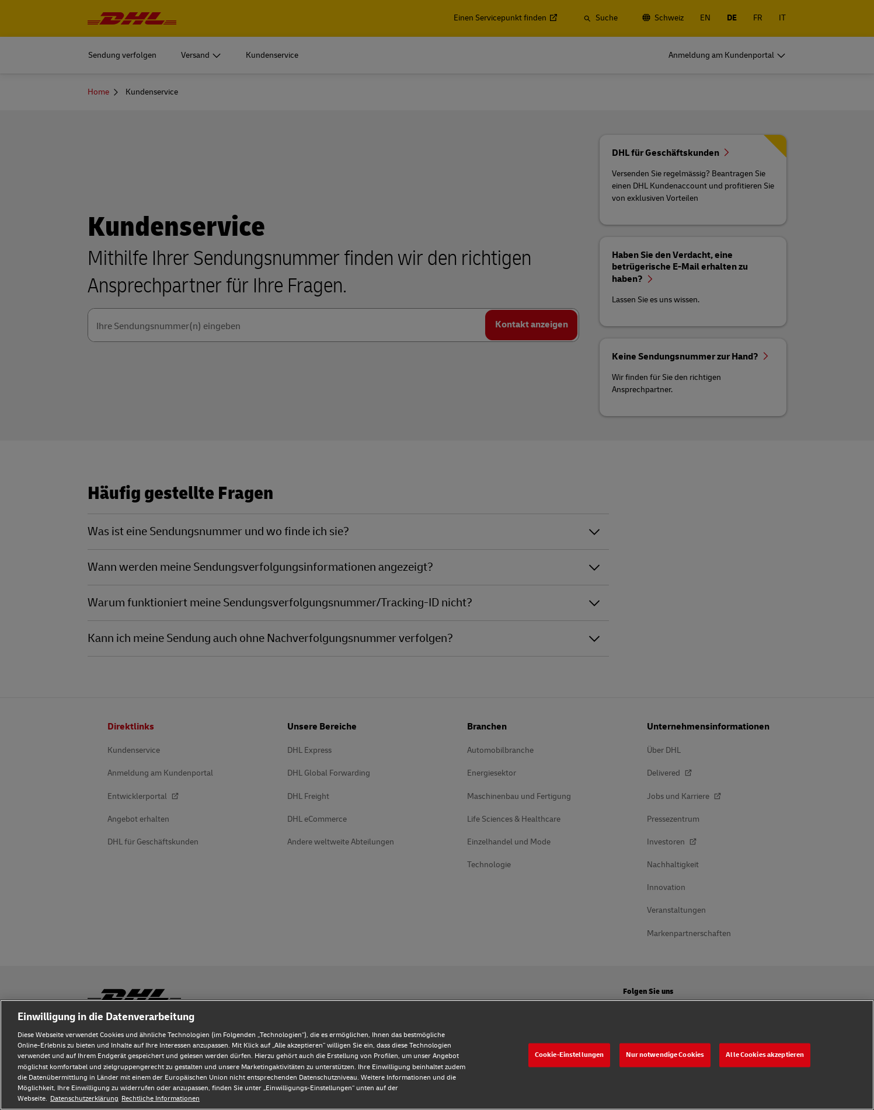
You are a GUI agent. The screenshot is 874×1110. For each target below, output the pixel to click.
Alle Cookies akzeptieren (765, 1054)
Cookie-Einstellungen (569, 1054)
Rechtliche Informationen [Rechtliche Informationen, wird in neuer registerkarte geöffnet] (160, 1098)
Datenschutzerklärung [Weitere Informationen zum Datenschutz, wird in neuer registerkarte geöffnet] (84, 1098)
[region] (437, 1055)
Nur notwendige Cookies (665, 1054)
